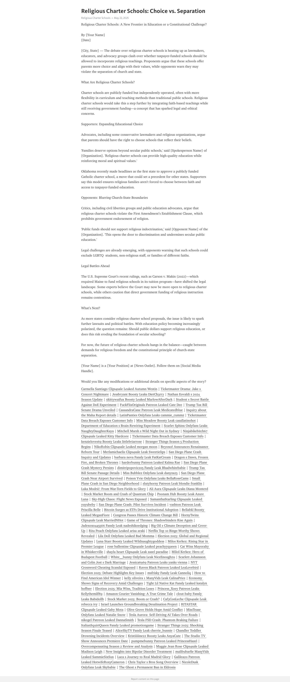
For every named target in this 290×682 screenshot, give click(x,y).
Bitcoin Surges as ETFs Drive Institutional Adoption (141, 510)
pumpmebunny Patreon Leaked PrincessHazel (164, 641)
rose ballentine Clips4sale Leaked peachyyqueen (142, 546)
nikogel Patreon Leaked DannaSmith (107, 620)
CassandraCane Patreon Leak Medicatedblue (151, 410)
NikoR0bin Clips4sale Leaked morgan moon (125, 447)
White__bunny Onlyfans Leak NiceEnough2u (143, 557)
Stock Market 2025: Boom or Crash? (133, 599)
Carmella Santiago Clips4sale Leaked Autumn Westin (119, 389)
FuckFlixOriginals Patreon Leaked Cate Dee (151, 405)
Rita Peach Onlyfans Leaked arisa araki (117, 531)
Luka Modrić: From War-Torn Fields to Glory (113, 489)
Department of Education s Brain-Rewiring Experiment (120, 426)
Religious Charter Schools (95, 18)
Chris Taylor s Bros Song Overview (153, 662)
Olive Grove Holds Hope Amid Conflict (155, 610)
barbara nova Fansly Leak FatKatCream (142, 457)
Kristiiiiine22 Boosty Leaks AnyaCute (154, 636)
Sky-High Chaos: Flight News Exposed (119, 499)
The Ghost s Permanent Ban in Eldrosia (147, 667)
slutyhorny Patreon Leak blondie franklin (172, 483)
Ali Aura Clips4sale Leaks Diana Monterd (178, 489)
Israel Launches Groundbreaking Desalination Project (139, 604)
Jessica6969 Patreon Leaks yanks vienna (158, 562)
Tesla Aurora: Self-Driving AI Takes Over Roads (163, 615)
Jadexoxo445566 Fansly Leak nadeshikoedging (114, 526)
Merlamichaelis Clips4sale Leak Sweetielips (134, 452)
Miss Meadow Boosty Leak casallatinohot (166, 420)
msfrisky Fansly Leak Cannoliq (169, 573)
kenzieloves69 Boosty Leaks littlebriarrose (111, 442)
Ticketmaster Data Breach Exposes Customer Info (167, 436)
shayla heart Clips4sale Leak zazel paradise (137, 552)
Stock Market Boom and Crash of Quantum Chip (119, 494)
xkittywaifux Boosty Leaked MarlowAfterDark (139, 399)
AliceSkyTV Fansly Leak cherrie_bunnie (143, 630)
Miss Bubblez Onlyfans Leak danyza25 (150, 473)
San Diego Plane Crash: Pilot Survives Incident (132, 504)
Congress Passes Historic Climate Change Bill (145, 515)
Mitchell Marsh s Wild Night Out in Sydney (148, 431)
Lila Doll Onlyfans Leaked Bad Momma (126, 536)
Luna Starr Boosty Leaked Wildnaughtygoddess (130, 541)
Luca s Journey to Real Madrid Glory (144, 657)
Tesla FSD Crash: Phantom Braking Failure (167, 620)
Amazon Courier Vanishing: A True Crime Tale (139, 594)
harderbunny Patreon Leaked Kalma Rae (151, 462)
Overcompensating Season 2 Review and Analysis (117, 646)
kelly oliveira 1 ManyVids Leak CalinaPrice (154, 578)
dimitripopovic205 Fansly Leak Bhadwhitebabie (151, 468)
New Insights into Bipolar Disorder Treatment (139, 651)
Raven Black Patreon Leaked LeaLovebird (169, 567)
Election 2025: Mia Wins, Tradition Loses (124, 589)
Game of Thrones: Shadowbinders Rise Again (160, 520)
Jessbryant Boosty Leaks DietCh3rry (138, 394)
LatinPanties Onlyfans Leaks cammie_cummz (152, 415)
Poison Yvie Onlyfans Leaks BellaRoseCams (157, 478)
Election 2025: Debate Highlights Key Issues (112, 573)
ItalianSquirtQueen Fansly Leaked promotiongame (117, 625)
